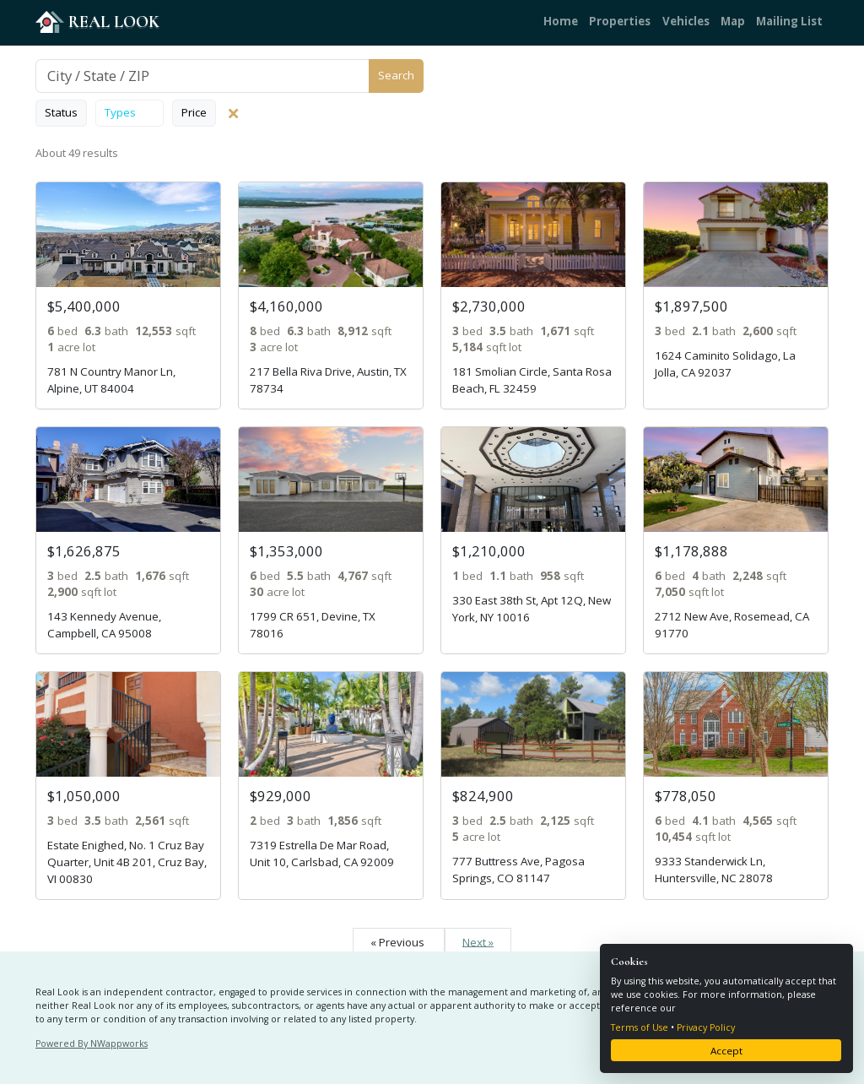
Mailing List (789, 21)
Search (396, 75)
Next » (478, 941)
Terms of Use (639, 1027)
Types (129, 112)
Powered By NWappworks (91, 1043)
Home (560, 21)
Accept (726, 1050)
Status (61, 112)
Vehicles (686, 21)
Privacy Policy (706, 1027)
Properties (620, 21)
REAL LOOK (97, 21)
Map (733, 21)
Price (194, 112)
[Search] (202, 76)
